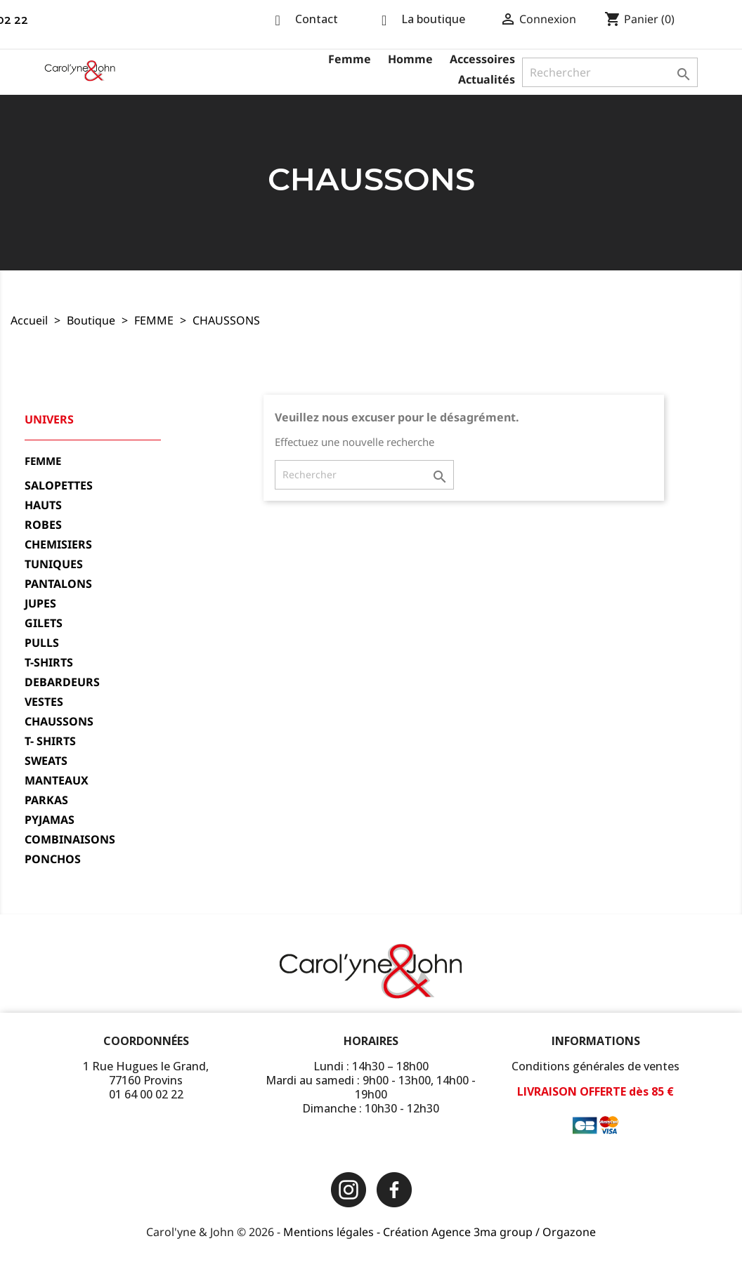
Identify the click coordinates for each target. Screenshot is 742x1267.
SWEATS (46, 761)
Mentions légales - (333, 1232)
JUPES (40, 603)
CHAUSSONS (59, 721)
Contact (316, 19)
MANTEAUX (57, 780)
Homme (410, 59)
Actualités (486, 79)
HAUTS (43, 505)
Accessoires (482, 59)
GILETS (44, 623)
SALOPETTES (59, 485)
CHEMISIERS (58, 544)
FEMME (43, 461)
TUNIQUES (54, 564)
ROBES (43, 525)
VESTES (44, 702)
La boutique (433, 19)
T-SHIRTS (49, 662)
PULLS (42, 643)
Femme (349, 59)
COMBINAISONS (70, 839)
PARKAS (46, 800)
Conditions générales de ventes (595, 1066)
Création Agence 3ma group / (462, 1232)
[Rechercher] (610, 72)
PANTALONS (58, 584)
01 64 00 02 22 (146, 1094)
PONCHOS (53, 859)
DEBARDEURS (62, 682)
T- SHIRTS (50, 741)
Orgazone (569, 1232)
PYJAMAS (49, 820)
